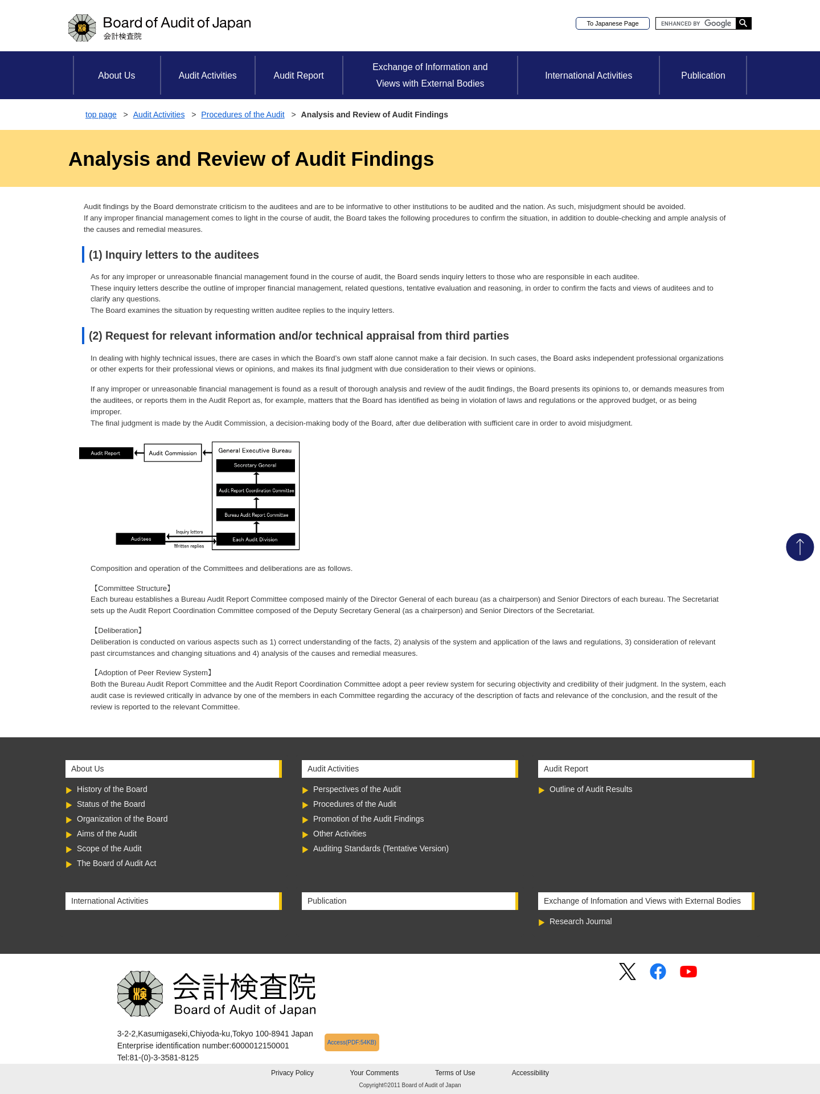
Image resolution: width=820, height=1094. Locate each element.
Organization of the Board (122, 818)
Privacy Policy (292, 1073)
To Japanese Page (612, 23)
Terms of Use (455, 1073)
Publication (703, 75)
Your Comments (374, 1073)
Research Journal (581, 921)
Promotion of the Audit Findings (368, 818)
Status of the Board (111, 804)
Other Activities (339, 833)
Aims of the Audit (107, 833)
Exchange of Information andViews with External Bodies (429, 75)
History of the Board (112, 789)
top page (101, 114)
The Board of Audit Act (116, 863)
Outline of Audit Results (591, 789)
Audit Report (299, 75)
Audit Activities (208, 75)
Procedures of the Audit (242, 114)
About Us (116, 75)
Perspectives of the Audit (357, 789)
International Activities (588, 75)
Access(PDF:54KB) (351, 1042)
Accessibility (530, 1073)
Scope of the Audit (109, 848)
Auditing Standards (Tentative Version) (381, 848)
